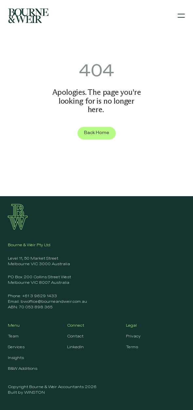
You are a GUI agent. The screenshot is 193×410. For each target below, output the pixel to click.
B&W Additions (22, 369)
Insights (16, 358)
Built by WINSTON (26, 393)
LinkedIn (75, 347)
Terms (132, 347)
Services (16, 347)
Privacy (133, 336)
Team (13, 336)
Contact (75, 336)
